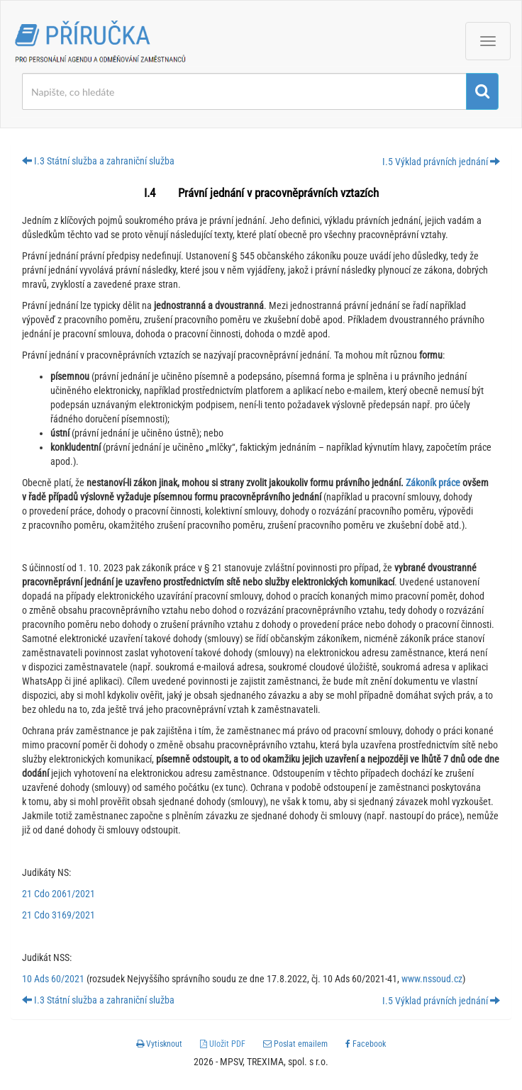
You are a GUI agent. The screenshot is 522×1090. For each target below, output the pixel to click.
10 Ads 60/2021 (53, 978)
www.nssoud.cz (431, 978)
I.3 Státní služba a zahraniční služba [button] (98, 161)
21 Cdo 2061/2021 (58, 893)
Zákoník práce (434, 482)
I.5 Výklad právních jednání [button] (441, 161)
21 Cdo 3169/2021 (58, 915)
